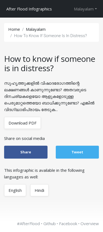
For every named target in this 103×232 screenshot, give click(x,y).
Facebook (68, 223)
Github (49, 223)
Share (25, 152)
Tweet (77, 152)
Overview (89, 223)
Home (14, 29)
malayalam (36, 29)
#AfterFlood (28, 223)
